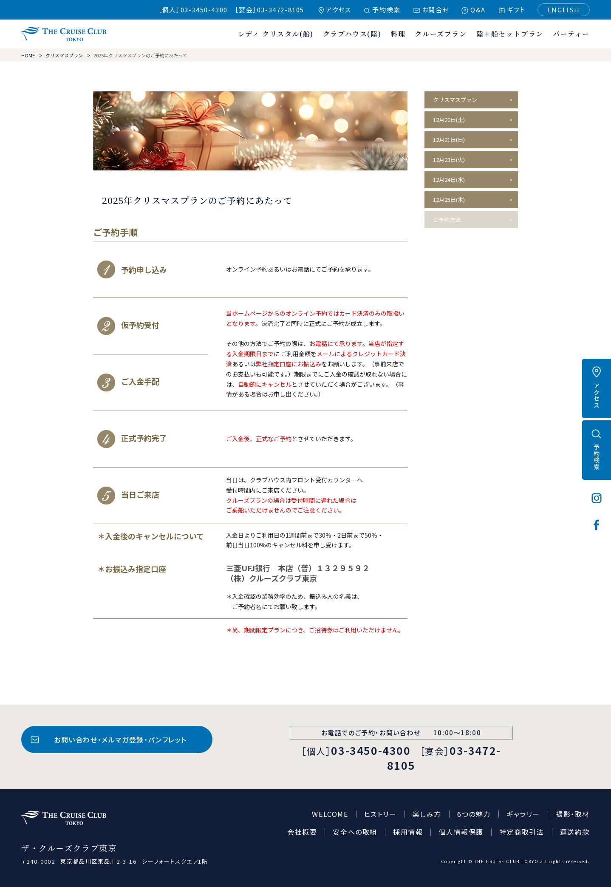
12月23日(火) (449, 160)
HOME (28, 55)
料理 (397, 34)
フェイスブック (596, 524)
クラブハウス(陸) (352, 34)
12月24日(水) (449, 180)
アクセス (338, 9)
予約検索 (386, 9)
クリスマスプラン (64, 55)
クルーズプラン (441, 34)
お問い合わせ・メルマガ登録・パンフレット (120, 739)
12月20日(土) (449, 120)
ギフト (516, 9)
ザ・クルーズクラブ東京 (63, 34)
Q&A (478, 9)
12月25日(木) (449, 200)
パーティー (571, 34)
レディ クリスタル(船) (276, 34)
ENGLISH (563, 9)
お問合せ (435, 9)
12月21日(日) (449, 140)
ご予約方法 (447, 219)
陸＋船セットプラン (509, 34)
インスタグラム (596, 498)
